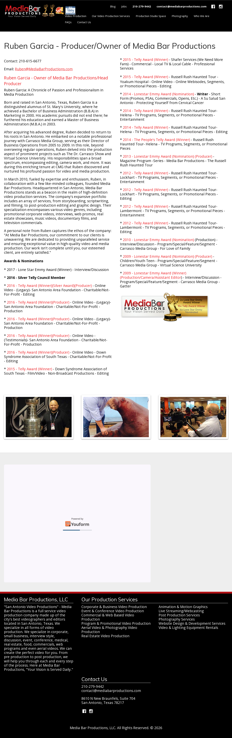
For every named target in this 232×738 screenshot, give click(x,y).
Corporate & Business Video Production (114, 607)
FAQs (68, 22)
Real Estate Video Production (105, 636)
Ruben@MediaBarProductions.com (44, 69)
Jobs (124, 6)
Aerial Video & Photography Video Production (109, 629)
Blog (113, 6)
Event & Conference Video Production (112, 611)
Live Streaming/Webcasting (181, 611)
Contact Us (84, 22)
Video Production (75, 16)
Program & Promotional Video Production (116, 623)
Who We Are (201, 16)
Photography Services (177, 619)
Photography (180, 16)
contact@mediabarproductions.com (111, 690)
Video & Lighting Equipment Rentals (188, 627)
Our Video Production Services (111, 16)
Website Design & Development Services (192, 623)
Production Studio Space (151, 16)
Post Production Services (179, 615)
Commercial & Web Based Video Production (107, 617)
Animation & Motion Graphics (183, 607)
